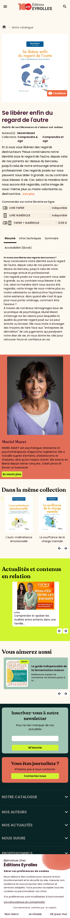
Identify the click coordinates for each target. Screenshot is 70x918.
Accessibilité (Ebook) (18, 248)
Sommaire (51, 238)
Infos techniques (30, 238)
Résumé (10, 238)
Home (4, 27)
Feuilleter (57, 93)
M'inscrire (35, 747)
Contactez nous (35, 776)
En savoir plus (12, 474)
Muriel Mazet (26, 133)
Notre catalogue (22, 27)
